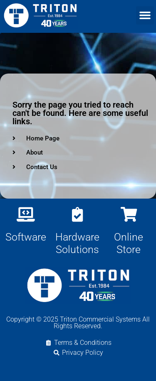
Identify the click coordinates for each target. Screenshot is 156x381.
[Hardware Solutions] (77, 214)
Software (25, 237)
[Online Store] (128, 214)
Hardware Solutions (77, 243)
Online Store (128, 243)
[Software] (25, 214)
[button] (145, 15)
